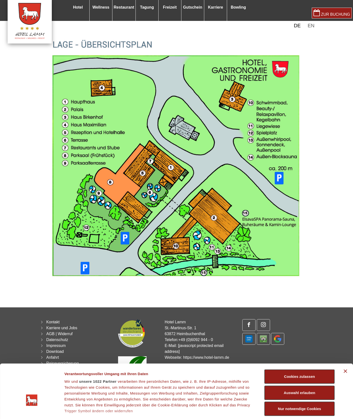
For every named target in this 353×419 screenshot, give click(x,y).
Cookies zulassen (299, 344)
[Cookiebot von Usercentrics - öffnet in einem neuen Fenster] (31, 409)
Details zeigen (261, 409)
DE (297, 25)
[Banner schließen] (345, 338)
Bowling (238, 7)
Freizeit (170, 7)
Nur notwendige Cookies (299, 376)
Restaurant (124, 7)
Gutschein (192, 7)
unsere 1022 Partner (98, 349)
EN (311, 25)
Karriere (215, 7)
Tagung (147, 7)
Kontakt (52, 322)
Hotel (78, 7)
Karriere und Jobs (61, 328)
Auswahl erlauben (299, 360)
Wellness (100, 7)
